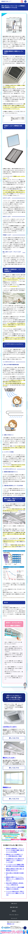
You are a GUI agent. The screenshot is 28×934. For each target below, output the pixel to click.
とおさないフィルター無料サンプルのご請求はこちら (14, 824)
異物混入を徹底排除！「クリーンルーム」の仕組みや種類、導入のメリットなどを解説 (15, 850)
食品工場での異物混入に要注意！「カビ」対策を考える (15, 884)
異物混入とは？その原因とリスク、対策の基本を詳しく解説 (14, 855)
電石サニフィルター (9, 758)
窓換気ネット (7, 787)
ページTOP (25, 927)
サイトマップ (14, 918)
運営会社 (14, 911)
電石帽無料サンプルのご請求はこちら (14, 811)
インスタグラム (22, 1)
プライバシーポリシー (14, 914)
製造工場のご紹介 (14, 907)
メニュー (25, 1)
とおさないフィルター (10, 727)
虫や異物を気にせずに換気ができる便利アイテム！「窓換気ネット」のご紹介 (15, 860)
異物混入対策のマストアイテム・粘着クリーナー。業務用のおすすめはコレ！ (15, 878)
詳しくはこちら (14, 738)
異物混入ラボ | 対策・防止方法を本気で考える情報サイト (6, 1)
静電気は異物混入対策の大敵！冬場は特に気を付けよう (15, 869)
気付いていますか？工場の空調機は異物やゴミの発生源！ (15, 888)
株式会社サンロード (17, 926)
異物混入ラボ (10, 924)
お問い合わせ (14, 903)
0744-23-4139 (14, 928)
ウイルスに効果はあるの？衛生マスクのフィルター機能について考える (15, 893)
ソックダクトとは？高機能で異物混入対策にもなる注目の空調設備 (15, 865)
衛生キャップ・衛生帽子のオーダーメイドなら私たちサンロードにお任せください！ (14, 836)
